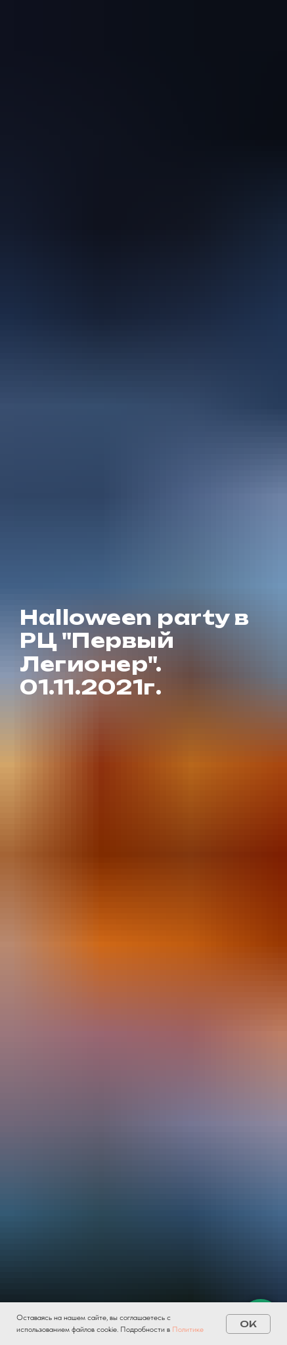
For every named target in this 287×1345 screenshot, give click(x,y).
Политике (188, 1329)
